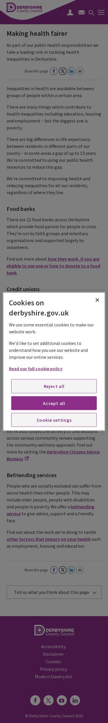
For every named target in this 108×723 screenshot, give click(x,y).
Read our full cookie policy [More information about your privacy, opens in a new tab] (35, 368)
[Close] (97, 299)
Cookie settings (54, 420)
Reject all (54, 386)
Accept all (54, 403)
